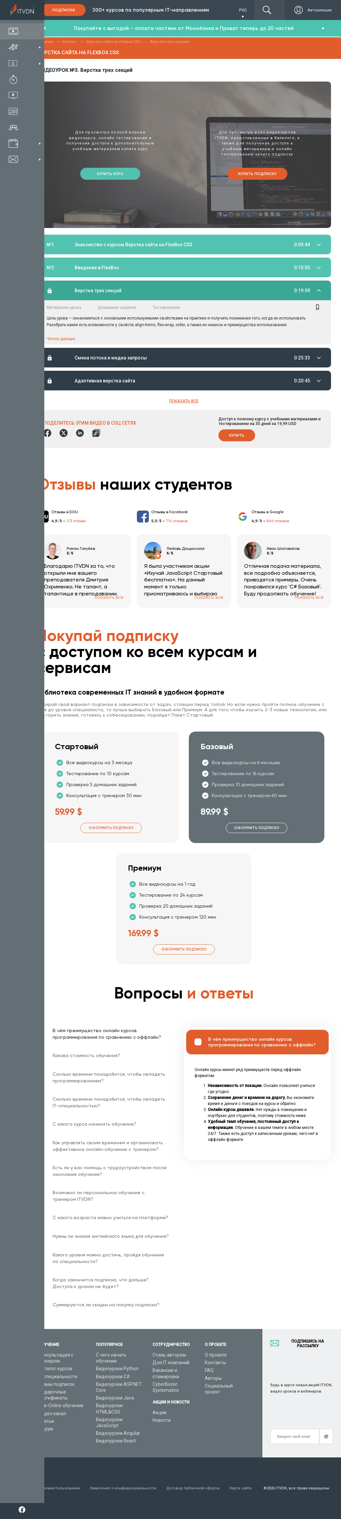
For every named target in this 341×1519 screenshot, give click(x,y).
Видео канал (52, 1413)
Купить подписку (257, 173)
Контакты (215, 1362)
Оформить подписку (111, 828)
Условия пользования (59, 1488)
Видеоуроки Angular (118, 1433)
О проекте (216, 1355)
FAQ (209, 1370)
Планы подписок (56, 1384)
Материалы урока (64, 308)
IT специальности (57, 1376)
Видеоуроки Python (117, 1369)
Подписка (63, 10)
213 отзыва (76, 522)
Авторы (213, 1378)
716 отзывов (176, 522)
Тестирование (166, 308)
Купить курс (110, 173)
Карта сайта (240, 1488)
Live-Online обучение (61, 1405)
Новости (162, 1420)
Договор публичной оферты (193, 1488)
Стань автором (169, 1355)
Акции (160, 1412)
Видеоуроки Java (115, 1398)
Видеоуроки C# (113, 1376)
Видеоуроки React (116, 1440)
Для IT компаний (171, 1362)
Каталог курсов (55, 1369)
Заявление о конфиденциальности (123, 1488)
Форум (45, 1428)
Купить (236, 436)
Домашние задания (117, 308)
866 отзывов (277, 522)
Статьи (46, 1421)
